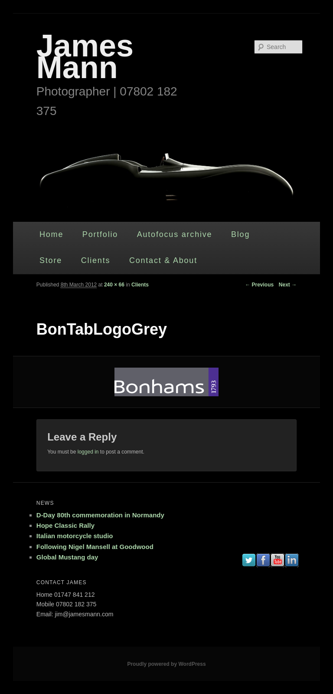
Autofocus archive (174, 234)
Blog (240, 234)
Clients (96, 260)
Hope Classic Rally (65, 525)
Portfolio (100, 234)
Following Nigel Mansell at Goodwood (94, 546)
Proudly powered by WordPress (166, 664)
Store (50, 260)
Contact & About (163, 260)
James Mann (85, 56)
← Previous (259, 285)
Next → (288, 285)
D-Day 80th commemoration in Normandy (100, 515)
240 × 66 (114, 285)
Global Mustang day (67, 557)
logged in (88, 452)
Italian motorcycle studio (74, 535)
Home (51, 234)
